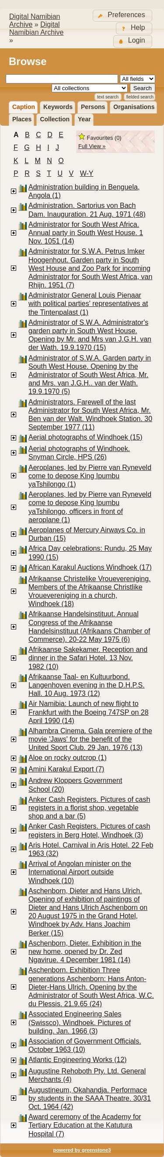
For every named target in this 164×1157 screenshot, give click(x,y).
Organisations (133, 106)
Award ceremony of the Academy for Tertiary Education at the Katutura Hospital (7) (84, 1125)
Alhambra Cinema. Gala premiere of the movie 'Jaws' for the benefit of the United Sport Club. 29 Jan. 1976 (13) (90, 739)
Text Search (108, 97)
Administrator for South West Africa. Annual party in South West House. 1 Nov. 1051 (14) (85, 233)
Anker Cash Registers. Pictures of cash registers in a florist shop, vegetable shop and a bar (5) (89, 808)
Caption (23, 106)
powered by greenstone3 (82, 1150)
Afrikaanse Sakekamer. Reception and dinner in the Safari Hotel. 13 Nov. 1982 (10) (87, 658)
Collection (55, 119)
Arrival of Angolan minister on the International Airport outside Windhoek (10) (79, 872)
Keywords (58, 106)
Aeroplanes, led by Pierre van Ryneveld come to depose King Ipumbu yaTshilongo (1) (89, 476)
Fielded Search (140, 97)
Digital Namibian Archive (36, 28)
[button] (122, 16)
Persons (93, 106)
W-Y (87, 173)
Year (84, 119)
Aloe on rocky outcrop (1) (67, 757)
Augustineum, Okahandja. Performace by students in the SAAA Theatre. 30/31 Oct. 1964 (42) (89, 1098)
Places (21, 119)
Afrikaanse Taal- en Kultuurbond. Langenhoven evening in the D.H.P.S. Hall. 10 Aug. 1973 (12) (86, 685)
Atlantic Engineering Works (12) (77, 1059)
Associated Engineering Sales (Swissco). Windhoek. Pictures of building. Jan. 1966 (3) (79, 1022)
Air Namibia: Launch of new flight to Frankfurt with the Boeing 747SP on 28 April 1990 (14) (88, 712)
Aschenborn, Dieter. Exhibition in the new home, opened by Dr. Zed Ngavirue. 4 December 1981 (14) (84, 951)
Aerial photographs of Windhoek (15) (85, 437)
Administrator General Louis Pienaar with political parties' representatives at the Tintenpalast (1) (88, 303)
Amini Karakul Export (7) (66, 769)
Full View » (91, 146)
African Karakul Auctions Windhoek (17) (90, 567)
